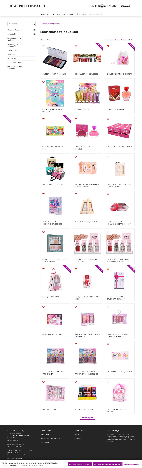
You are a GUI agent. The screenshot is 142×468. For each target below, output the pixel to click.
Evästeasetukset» (15, 459)
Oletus (131, 40)
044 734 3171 (15, 453)
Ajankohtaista (46, 431)
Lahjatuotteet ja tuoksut (14, 39)
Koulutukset (78, 431)
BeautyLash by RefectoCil (13, 45)
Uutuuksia (11, 58)
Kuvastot (77, 435)
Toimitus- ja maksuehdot (50, 439)
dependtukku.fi (27, 5)
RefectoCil (11, 34)
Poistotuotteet (13, 50)
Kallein (124, 40)
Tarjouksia (11, 54)
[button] (63, 14)
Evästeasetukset (131, 464)
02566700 (22, 451)
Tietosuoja (45, 443)
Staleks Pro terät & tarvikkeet (14, 68)
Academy (77, 439)
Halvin (116, 40)
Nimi (111, 40)
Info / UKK (45, 435)
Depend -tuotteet (14, 30)
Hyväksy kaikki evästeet (79, 464)
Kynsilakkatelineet (14, 63)
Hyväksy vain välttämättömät (107, 464)
